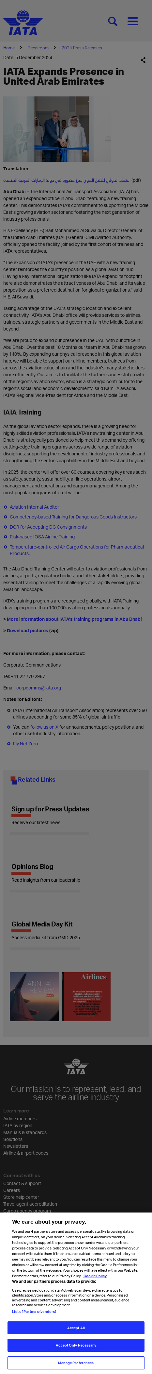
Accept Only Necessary (76, 1350)
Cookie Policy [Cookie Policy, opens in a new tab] (95, 1280)
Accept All (76, 1332)
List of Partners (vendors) (34, 1316)
